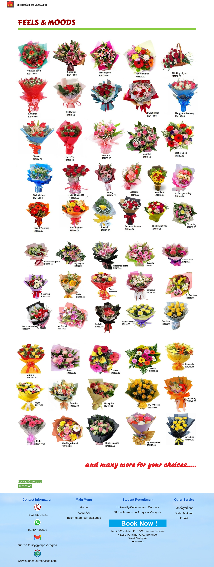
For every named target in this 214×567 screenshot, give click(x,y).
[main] (106, 22)
